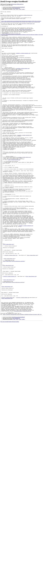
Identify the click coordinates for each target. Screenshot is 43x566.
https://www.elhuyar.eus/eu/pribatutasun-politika (13, 311)
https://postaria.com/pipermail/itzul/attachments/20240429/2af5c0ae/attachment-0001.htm (22, 375)
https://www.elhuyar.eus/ (8, 290)
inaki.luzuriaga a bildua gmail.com (17, 4)
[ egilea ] (23, 9)
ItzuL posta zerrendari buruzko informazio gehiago (9, 382)
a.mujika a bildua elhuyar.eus (25, 16)
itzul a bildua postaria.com (13, 82)
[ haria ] (17, 9)
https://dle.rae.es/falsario (25, 33)
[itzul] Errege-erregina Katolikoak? (18, 7)
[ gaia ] (20, 9)
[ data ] (14, 9)
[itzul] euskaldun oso (16, 8)
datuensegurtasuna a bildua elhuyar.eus (22, 371)
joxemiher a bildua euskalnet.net (23, 61)
